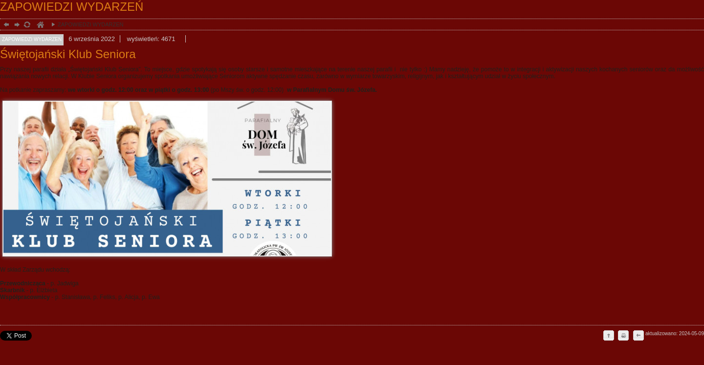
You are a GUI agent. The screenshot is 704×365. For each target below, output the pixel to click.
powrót (5, 25)
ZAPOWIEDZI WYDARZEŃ (85, 24)
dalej (16, 25)
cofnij (638, 336)
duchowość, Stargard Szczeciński (40, 25)
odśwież (26, 25)
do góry (608, 336)
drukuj (623, 336)
